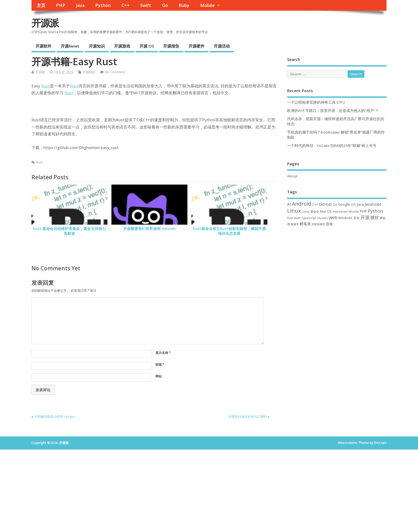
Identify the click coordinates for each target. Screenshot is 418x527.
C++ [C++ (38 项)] (315, 204)
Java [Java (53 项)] (360, 204)
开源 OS (146, 46)
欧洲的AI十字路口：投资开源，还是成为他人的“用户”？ (333, 110)
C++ (126, 5)
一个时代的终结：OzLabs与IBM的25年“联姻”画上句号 (331, 145)
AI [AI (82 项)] (289, 204)
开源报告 (171, 46)
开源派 (45, 22)
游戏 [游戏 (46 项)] (329, 224)
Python (103, 5)
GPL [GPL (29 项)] (353, 204)
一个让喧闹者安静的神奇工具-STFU (316, 102)
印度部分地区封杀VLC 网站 (247, 416)
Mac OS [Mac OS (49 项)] (326, 211)
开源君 (40, 72)
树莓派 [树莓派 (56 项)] (305, 223)
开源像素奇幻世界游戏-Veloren (149, 228)
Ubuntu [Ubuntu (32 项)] (322, 218)
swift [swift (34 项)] (297, 218)
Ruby (184, 5)
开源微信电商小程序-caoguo (54, 416)
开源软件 (43, 46)
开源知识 (97, 46)
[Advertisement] (337, 274)
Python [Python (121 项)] (375, 211)
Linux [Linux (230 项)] (294, 210)
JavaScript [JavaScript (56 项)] (373, 204)
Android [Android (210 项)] (301, 203)
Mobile (207, 5)
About (292, 176)
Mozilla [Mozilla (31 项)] (354, 211)
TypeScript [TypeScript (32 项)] (308, 218)
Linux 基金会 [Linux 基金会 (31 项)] (310, 211)
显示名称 (163, 352)
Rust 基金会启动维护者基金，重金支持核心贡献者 (69, 231)
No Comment (115, 72)
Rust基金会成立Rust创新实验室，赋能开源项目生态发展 (229, 231)
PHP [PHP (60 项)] (363, 211)
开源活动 (222, 46)
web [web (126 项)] (333, 217)
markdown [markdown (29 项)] (340, 211)
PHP (60, 5)
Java (80, 5)
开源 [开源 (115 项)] (364, 217)
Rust (45, 85)
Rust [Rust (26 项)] (290, 218)
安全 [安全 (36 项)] (356, 218)
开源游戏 (122, 46)
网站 (158, 376)
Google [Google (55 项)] (344, 204)
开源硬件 (196, 46)
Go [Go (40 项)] (335, 204)
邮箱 (159, 364)
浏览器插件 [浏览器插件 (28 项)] (318, 224)
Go (165, 5)
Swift (145, 5)
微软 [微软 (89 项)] (374, 217)
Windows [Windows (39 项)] (345, 218)
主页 (41, 5)
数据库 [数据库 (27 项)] (295, 224)
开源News (70, 46)
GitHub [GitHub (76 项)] (325, 204)
